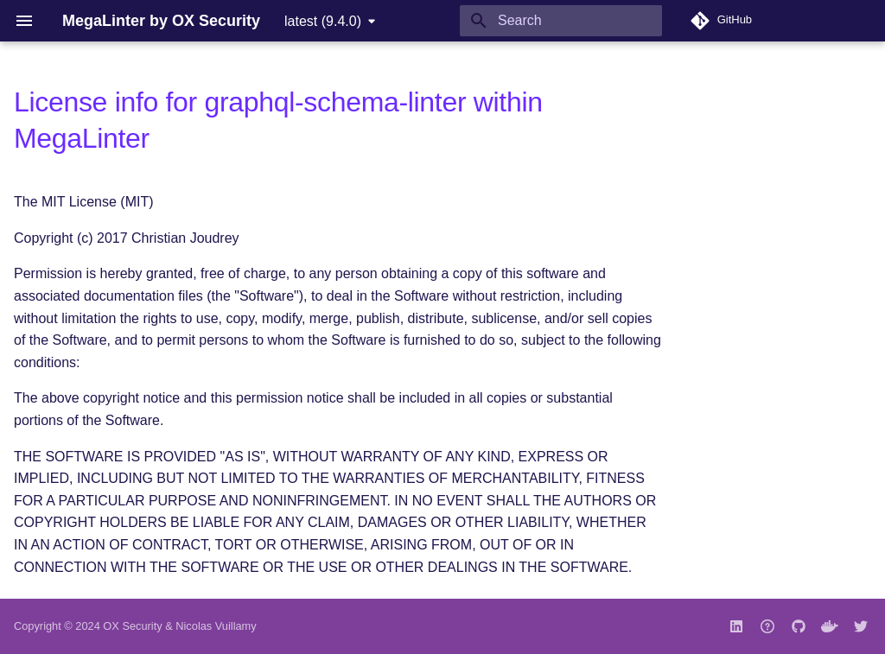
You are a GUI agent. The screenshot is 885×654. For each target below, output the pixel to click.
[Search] (561, 20)
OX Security (132, 625)
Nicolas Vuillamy (215, 625)
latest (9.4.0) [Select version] (322, 21)
